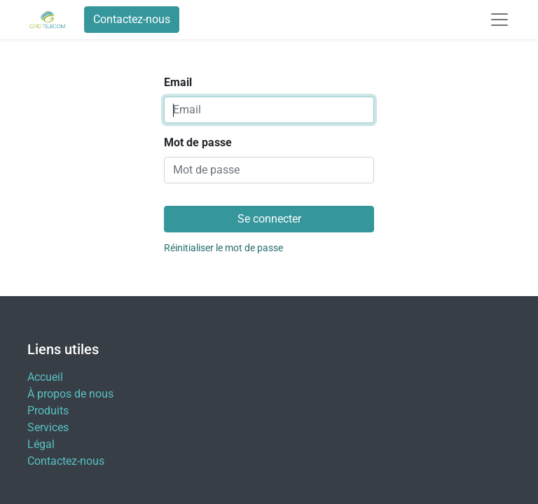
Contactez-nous (131, 19)
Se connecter (269, 218)
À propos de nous (70, 393)
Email (178, 82)
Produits (48, 410)
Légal (41, 444)
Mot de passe (198, 142)
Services (48, 427)
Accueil (45, 377)
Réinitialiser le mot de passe (223, 247)
